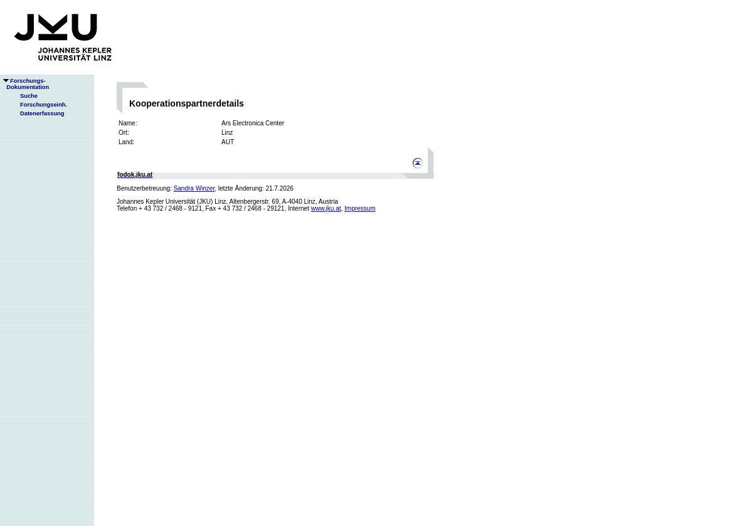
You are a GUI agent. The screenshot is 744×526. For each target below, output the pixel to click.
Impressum (359, 208)
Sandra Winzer (194, 188)
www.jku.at (326, 208)
